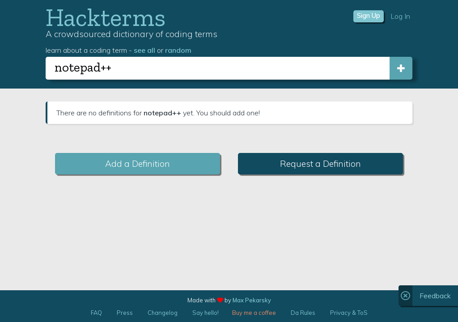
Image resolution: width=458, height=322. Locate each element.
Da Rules (303, 312)
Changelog (163, 312)
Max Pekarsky (252, 300)
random (178, 50)
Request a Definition (320, 163)
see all (144, 50)
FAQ (96, 312)
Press (125, 312)
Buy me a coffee (254, 312)
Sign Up (368, 16)
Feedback (435, 295)
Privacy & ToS (349, 312)
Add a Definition (137, 163)
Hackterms (105, 17)
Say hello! (205, 312)
